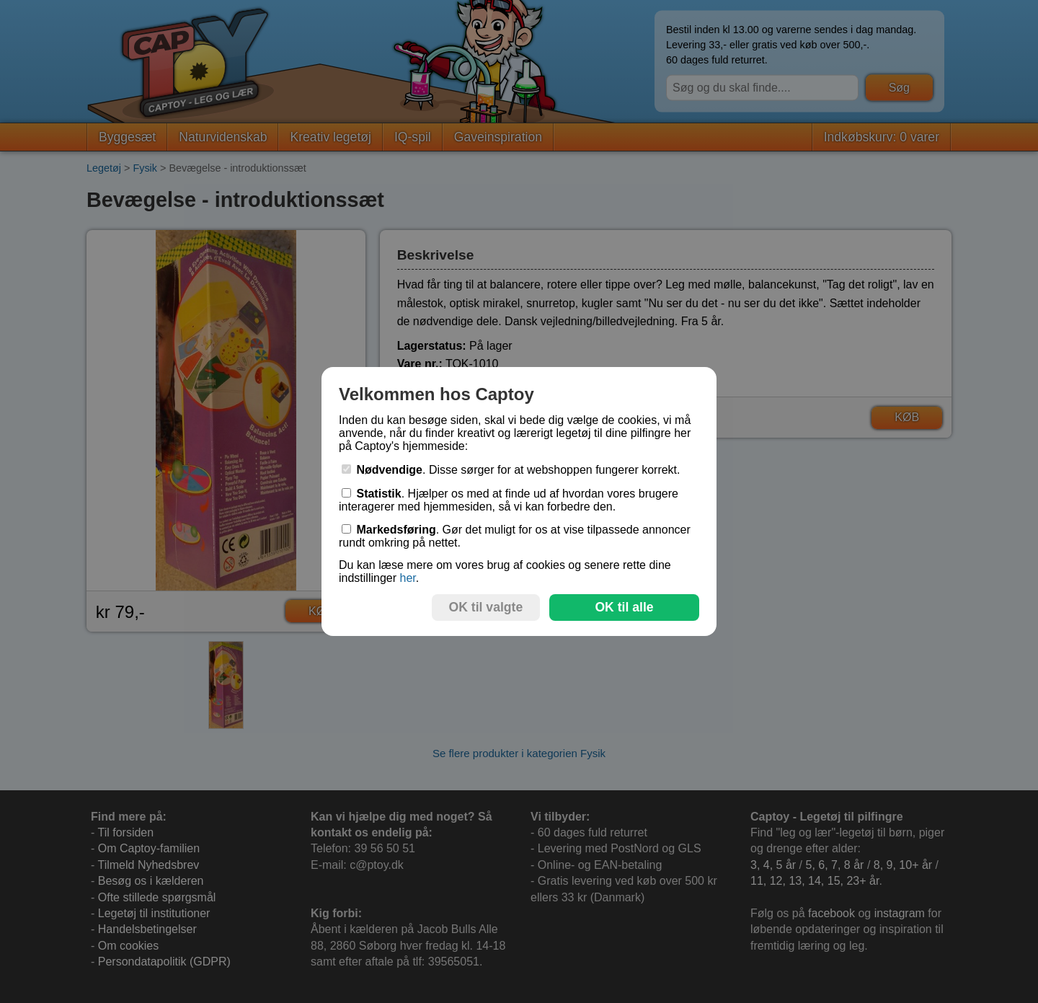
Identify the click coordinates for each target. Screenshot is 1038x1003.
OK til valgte (486, 607)
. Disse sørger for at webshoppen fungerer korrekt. (511, 470)
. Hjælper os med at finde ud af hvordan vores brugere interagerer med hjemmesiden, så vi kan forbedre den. (508, 500)
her (407, 578)
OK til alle (624, 607)
